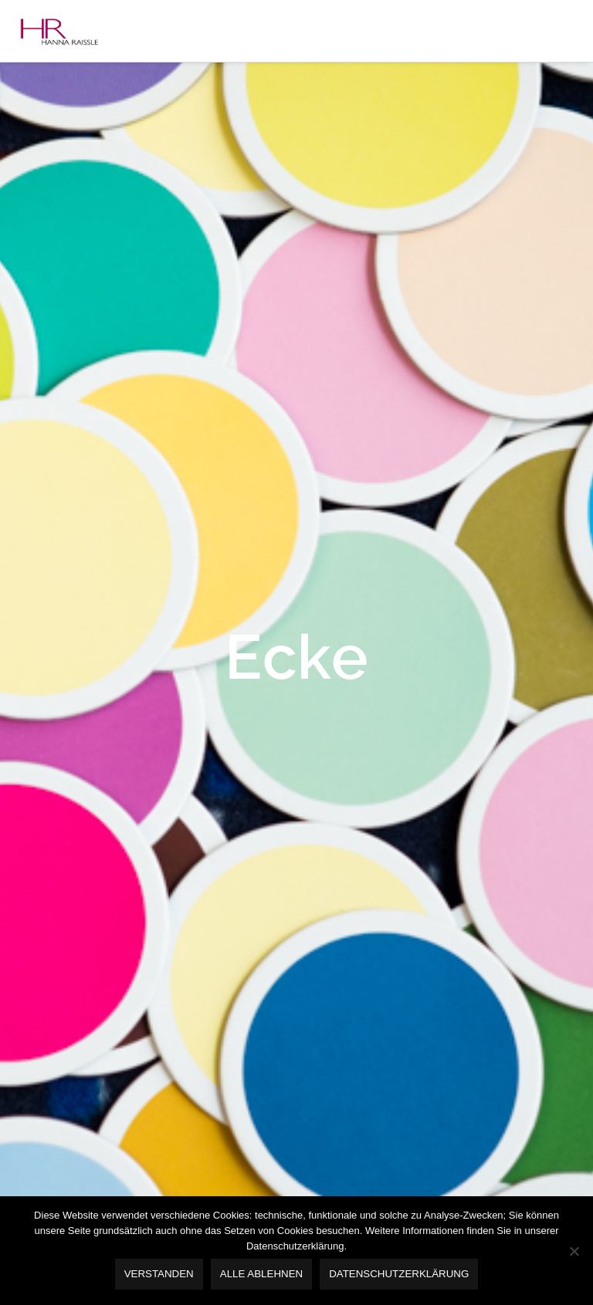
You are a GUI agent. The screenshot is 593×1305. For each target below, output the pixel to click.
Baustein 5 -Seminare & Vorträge (132, 279)
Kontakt (58, 441)
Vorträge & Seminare (91, 311)
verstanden (159, 1274)
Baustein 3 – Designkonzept (119, 214)
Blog (50, 409)
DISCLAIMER (82, 473)
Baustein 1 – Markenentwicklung (132, 149)
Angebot (60, 117)
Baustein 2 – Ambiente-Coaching (132, 182)
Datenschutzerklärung (399, 1274)
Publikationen (73, 376)
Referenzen (67, 344)
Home (54, 85)
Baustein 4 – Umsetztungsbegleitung (144, 247)
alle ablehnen (261, 1274)
